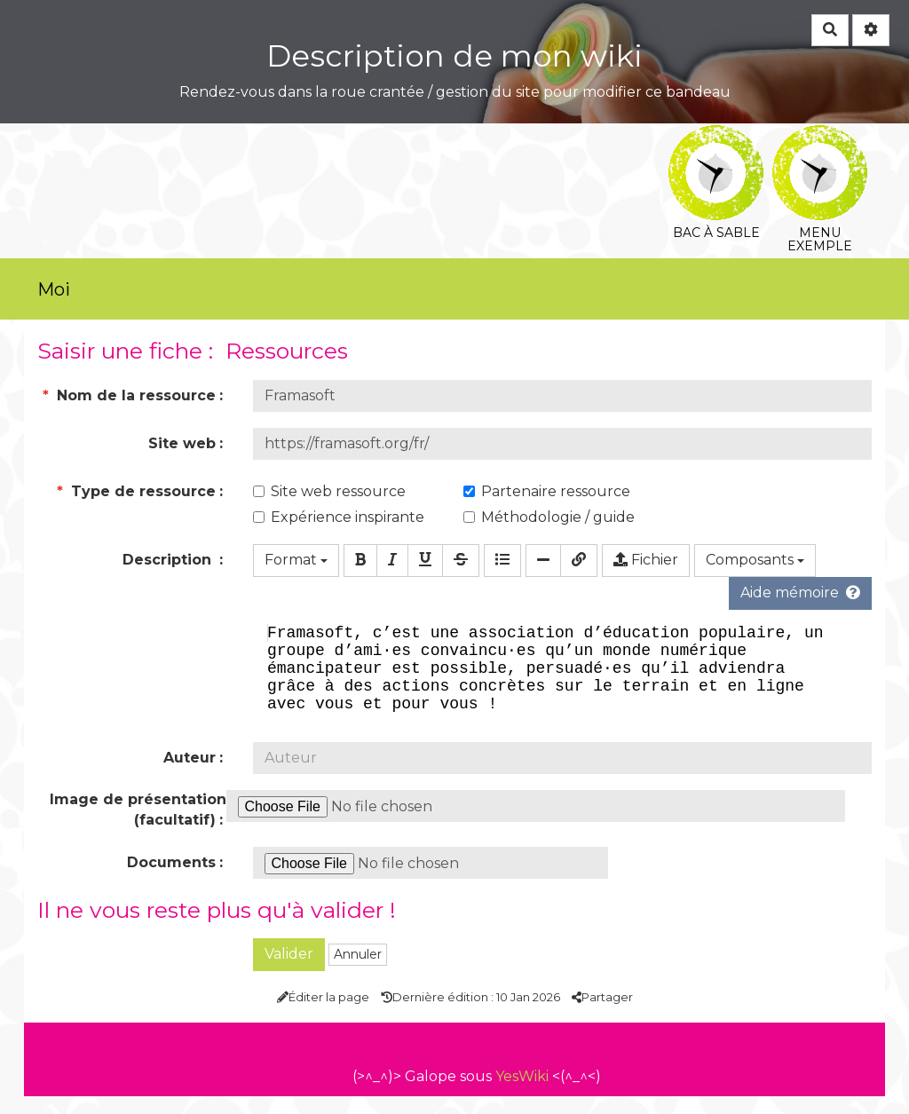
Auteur (189, 775)
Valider (289, 971)
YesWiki (522, 1094)
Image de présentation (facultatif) (138, 827)
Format (296, 559)
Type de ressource (136, 491)
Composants (755, 559)
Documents (171, 880)
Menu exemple (820, 137)
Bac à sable (716, 137)
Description (169, 559)
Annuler (358, 972)
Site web (182, 443)
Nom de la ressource (129, 395)
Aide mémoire (800, 592)
